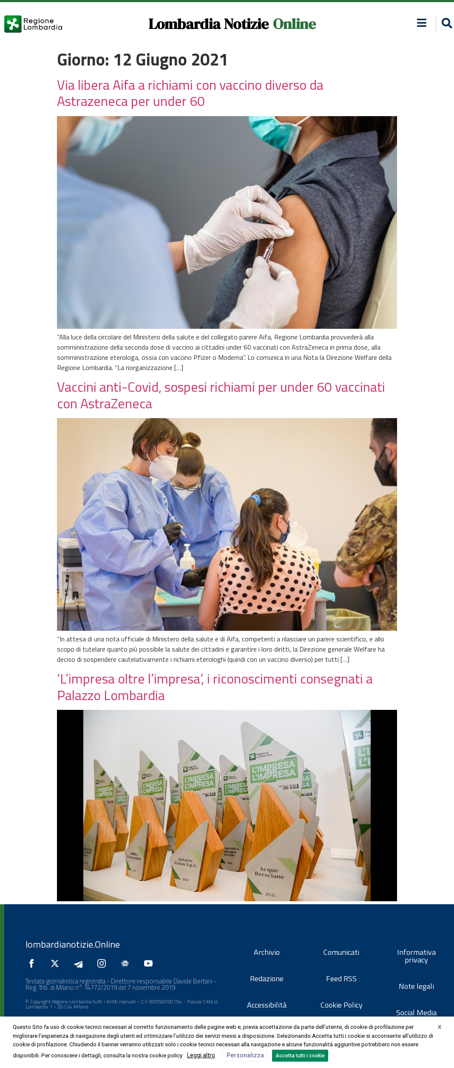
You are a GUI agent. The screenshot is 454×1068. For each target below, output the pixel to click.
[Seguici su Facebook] (33, 963)
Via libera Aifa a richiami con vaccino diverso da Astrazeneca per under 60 (190, 92)
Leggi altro (201, 1055)
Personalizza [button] (245, 1055)
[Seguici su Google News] (127, 963)
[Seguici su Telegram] (80, 963)
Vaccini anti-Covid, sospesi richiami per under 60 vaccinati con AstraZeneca (221, 394)
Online (294, 24)
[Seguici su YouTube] (150, 963)
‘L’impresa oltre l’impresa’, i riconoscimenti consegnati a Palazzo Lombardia (215, 686)
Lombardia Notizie (208, 24)
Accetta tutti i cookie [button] (300, 1056)
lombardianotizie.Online (73, 944)
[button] (422, 22)
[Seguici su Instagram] (103, 963)
